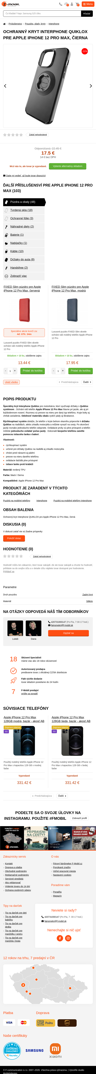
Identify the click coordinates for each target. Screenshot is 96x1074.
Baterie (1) (14, 235)
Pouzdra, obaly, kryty (35, 23)
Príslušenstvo (15, 23)
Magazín (57, 896)
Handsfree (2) (16, 268)
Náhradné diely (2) (19, 227)
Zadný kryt (87, 594)
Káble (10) (14, 251)
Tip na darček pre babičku (13, 918)
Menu (88, 4)
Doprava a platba (13, 867)
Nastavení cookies (62, 875)
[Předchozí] (5, 86)
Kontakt (9, 863)
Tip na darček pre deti (16, 913)
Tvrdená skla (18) (18, 210)
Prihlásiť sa (8, 571)
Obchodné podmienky (16, 871)
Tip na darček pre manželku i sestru (13, 932)
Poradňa (57, 892)
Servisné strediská (14, 878)
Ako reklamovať (13, 882)
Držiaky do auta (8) (19, 259)
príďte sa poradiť (29, 693)
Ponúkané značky (62, 867)
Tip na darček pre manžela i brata (13, 939)
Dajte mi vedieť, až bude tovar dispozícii (24, 175)
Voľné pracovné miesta (64, 871)
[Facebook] (60, 938)
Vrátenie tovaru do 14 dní (17, 886)
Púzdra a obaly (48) (19, 202)
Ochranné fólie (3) (18, 218)
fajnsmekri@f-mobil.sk (60, 625)
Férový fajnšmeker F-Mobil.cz (67, 863)
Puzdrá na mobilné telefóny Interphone (73, 500)
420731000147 (68, 622)
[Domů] (4, 23)
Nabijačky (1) (15, 243)
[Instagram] (68, 938)
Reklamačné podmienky (17, 875)
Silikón (89, 601)
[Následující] (91, 86)
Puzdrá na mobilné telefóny (16, 500)
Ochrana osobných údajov (18, 890)
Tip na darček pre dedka (13, 925)
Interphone (54, 23)
